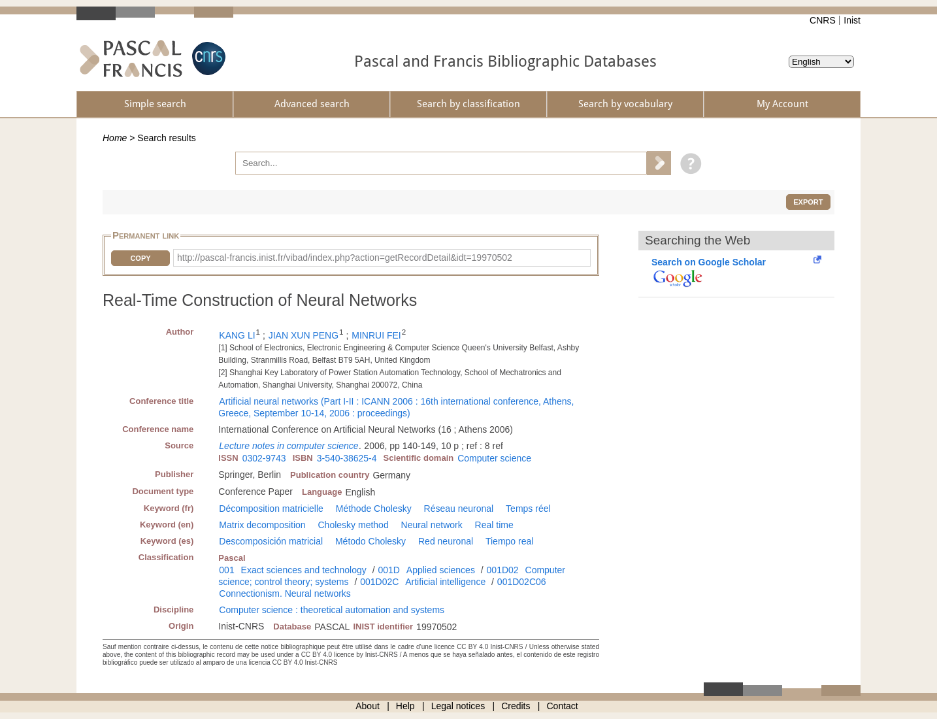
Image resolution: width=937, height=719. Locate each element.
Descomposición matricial (271, 541)
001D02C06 (521, 582)
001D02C (379, 582)
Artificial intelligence (445, 582)
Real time (494, 525)
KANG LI (237, 335)
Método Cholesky (370, 541)
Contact (562, 706)
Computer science (494, 458)
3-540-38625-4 (347, 458)
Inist (852, 20)
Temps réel (528, 508)
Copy (140, 258)
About (367, 706)
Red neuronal (445, 541)
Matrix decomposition (262, 525)
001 (226, 570)
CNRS (823, 20)
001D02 (503, 570)
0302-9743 (264, 458)
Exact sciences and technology (304, 570)
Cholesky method (353, 525)
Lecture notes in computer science (288, 446)
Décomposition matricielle (271, 508)
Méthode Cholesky (374, 508)
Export (808, 202)
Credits (515, 706)
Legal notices (458, 706)
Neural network (432, 525)
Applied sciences (440, 570)
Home (115, 138)
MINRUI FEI (376, 335)
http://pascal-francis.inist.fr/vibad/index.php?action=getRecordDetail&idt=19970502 (344, 257)
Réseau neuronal (459, 508)
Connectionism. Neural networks (285, 593)
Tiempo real (509, 541)
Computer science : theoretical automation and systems (331, 610)
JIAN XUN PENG (303, 335)
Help (405, 706)
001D (388, 570)
